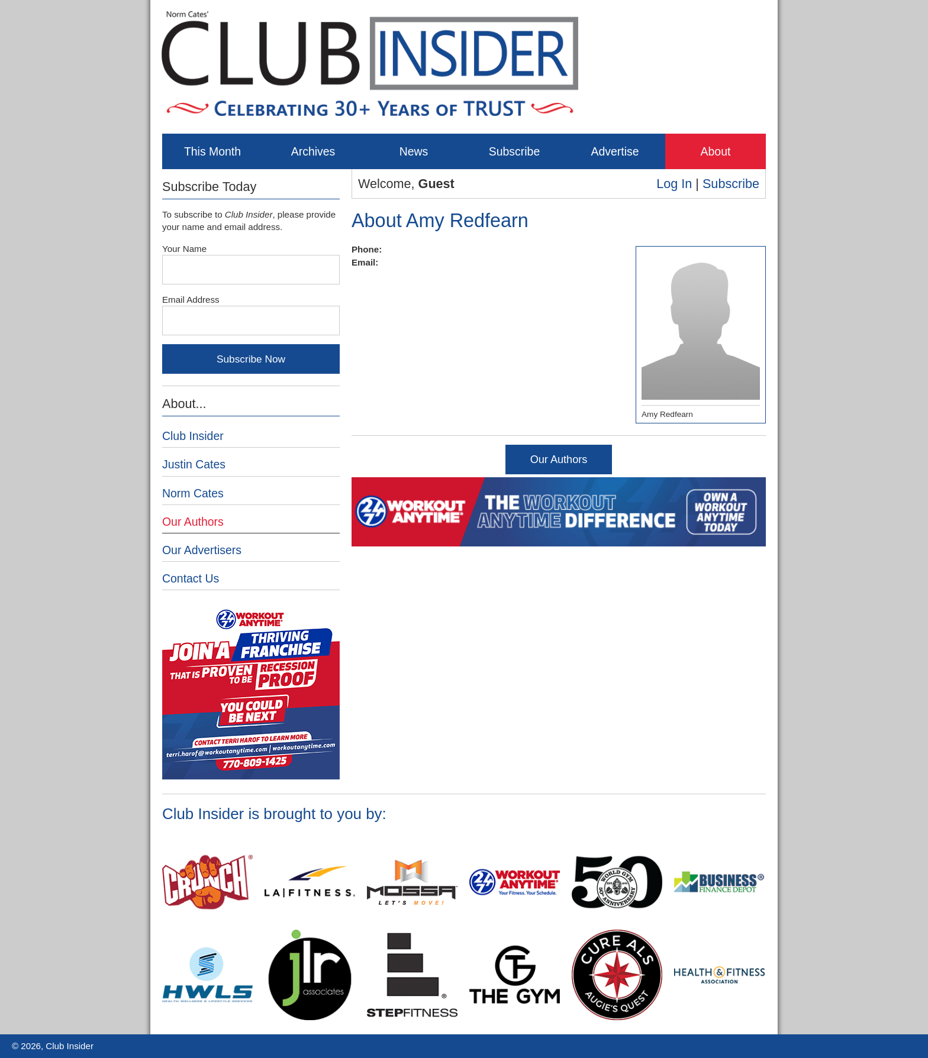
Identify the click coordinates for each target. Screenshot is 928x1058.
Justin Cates (193, 464)
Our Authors (559, 459)
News (413, 151)
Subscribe (514, 151)
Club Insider (193, 435)
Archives (313, 151)
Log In (674, 183)
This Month (212, 151)
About (716, 151)
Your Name (184, 249)
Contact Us (190, 578)
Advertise (615, 151)
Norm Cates (193, 493)
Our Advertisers (201, 549)
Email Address (191, 300)
